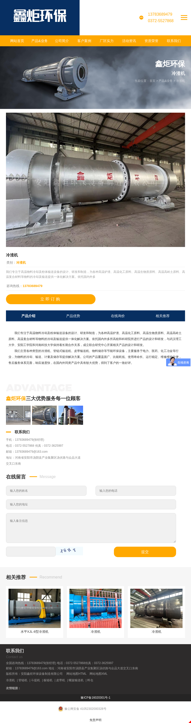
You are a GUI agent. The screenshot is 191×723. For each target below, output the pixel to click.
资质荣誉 (151, 41)
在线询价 (118, 316)
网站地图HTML (76, 673)
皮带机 (60, 680)
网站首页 (17, 41)
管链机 (22, 680)
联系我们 (174, 41)
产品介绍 (28, 316)
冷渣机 (180, 81)
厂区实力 (107, 41)
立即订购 (50, 299)
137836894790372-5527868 (161, 17)
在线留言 (16, 477)
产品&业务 (39, 41)
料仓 (90, 680)
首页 (152, 81)
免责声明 (95, 720)
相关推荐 (163, 316)
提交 (145, 552)
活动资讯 (129, 41)
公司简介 (62, 41)
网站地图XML (99, 673)
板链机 (48, 680)
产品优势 (73, 316)
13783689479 (33, 286)
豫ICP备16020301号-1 (95, 697)
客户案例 (84, 41)
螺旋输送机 (76, 680)
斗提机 (35, 680)
